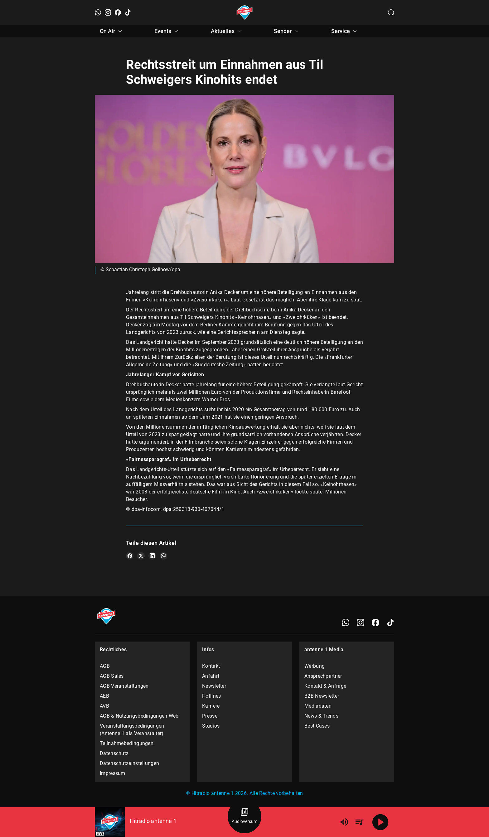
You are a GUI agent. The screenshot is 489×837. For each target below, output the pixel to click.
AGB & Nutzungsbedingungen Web (139, 716)
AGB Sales (112, 676)
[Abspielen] (380, 822)
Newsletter (214, 686)
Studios (211, 726)
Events (167, 31)
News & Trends (321, 716)
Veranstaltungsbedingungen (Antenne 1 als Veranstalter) (132, 729)
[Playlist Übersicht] (359, 822)
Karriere (211, 706)
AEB (104, 696)
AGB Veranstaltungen (124, 686)
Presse (209, 716)
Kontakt (211, 666)
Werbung (314, 666)
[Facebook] (118, 12)
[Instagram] (108, 12)
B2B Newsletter (321, 696)
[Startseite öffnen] (245, 12)
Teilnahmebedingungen (126, 743)
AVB (104, 706)
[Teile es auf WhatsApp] (163, 556)
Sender (287, 31)
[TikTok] (128, 12)
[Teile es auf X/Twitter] (141, 556)
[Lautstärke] (344, 822)
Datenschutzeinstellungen (129, 763)
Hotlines (211, 696)
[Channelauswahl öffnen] (391, 12)
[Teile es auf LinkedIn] (152, 556)
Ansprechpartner (323, 676)
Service (345, 31)
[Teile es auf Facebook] (129, 556)
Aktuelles (227, 31)
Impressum (112, 773)
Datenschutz (114, 753)
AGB (105, 666)
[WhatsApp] (98, 12)
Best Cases (317, 726)
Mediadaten (318, 706)
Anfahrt (210, 676)
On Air (112, 31)
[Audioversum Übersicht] (244, 816)
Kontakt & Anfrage (325, 686)
